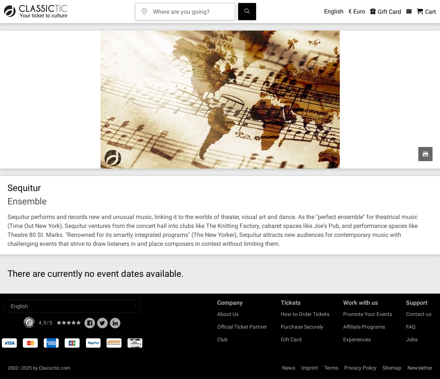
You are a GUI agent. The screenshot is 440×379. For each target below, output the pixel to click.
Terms (331, 368)
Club (222, 339)
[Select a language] (72, 306)
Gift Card (291, 339)
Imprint (309, 368)
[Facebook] (89, 325)
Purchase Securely (302, 327)
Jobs (412, 339)
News (288, 368)
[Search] (247, 11)
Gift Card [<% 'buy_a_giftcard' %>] (385, 11)
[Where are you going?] (190, 9)
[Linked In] (115, 325)
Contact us (418, 314)
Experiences (357, 339)
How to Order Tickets (305, 314)
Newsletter (420, 368)
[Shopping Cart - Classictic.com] (426, 11)
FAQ (411, 327)
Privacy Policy (360, 368)
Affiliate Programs (364, 327)
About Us (228, 314)
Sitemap (391, 368)
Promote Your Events (367, 314)
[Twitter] (102, 325)
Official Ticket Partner (242, 327)
